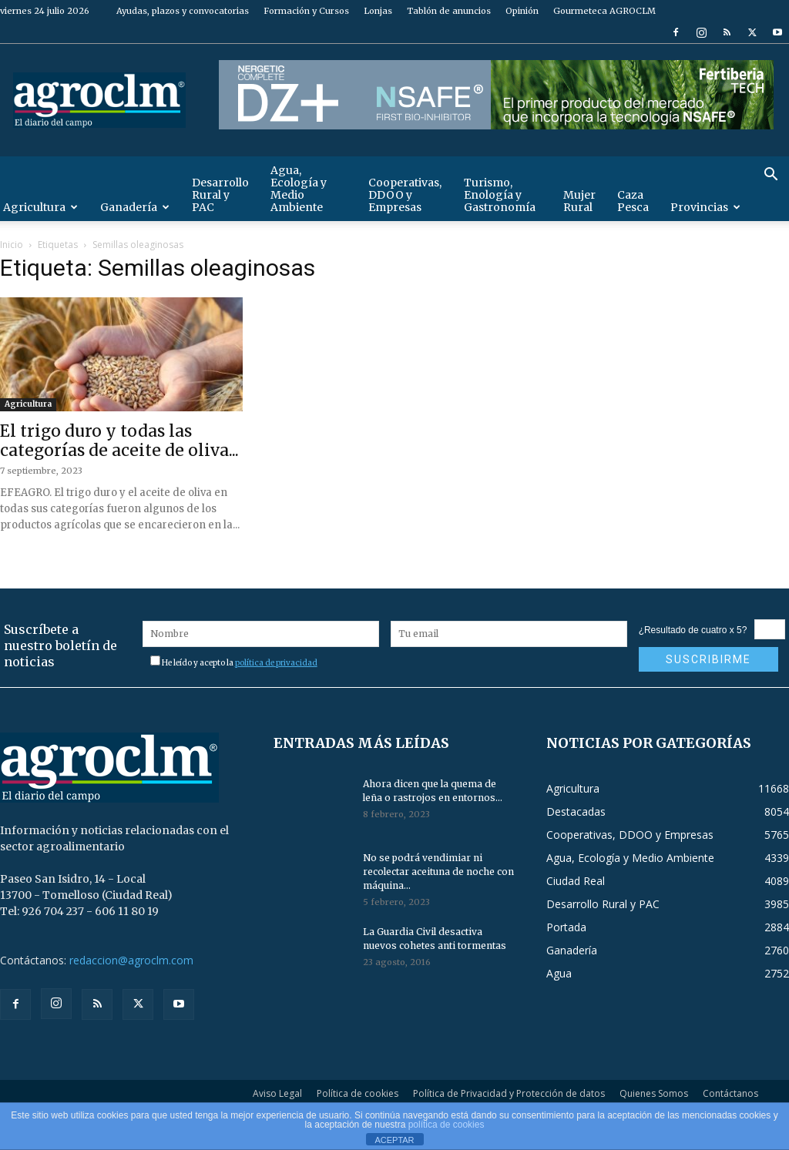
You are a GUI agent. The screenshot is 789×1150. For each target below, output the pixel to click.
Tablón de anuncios (449, 10)
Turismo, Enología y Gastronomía (500, 195)
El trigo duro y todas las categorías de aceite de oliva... (119, 441)
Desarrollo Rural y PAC (220, 195)
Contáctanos (730, 1093)
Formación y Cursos (306, 10)
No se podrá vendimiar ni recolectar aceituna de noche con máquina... (438, 871)
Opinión (522, 10)
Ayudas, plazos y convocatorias (182, 10)
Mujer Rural (579, 201)
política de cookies (446, 1124)
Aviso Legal (277, 1093)
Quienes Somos (653, 1093)
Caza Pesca (633, 201)
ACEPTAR (394, 1140)
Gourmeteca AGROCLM (604, 10)
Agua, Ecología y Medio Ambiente (298, 188)
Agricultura (28, 404)
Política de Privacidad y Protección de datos (509, 1093)
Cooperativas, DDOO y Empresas (405, 195)
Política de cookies (357, 1093)
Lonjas (378, 10)
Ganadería (135, 207)
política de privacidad (276, 663)
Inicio (11, 244)
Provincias (705, 207)
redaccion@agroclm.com (131, 960)
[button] (770, 176)
